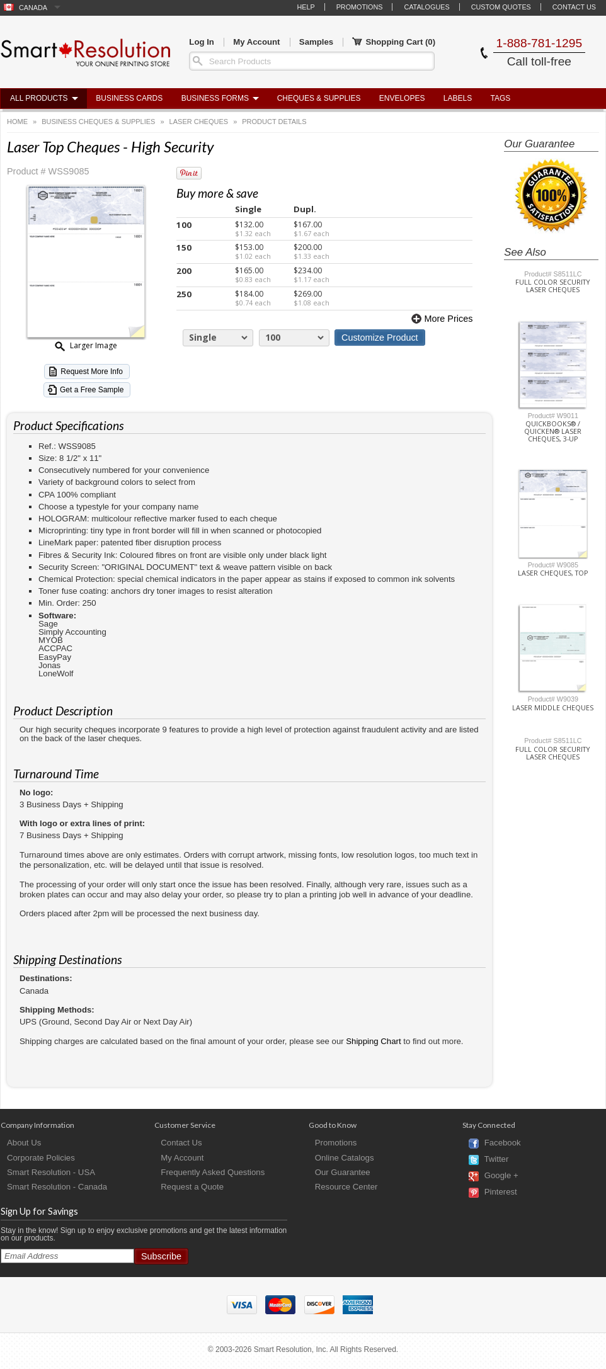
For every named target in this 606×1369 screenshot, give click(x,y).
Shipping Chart (373, 1041)
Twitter (496, 1159)
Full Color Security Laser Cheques (552, 285)
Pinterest (500, 1192)
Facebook (502, 1143)
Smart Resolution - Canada (57, 1186)
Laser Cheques (199, 121)
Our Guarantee (342, 1172)
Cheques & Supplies (319, 98)
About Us (24, 1142)
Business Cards (129, 98)
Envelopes (402, 98)
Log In (201, 42)
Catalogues (426, 7)
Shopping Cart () (393, 42)
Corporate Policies (41, 1157)
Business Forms (215, 98)
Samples (316, 42)
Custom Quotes (501, 7)
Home (17, 121)
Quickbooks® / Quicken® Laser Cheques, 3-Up (552, 431)
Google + (501, 1176)
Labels (457, 98)
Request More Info (91, 371)
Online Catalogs (344, 1157)
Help (305, 7)
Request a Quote (192, 1186)
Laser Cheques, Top (553, 573)
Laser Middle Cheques (552, 708)
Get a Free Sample (91, 390)
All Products (39, 98)
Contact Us (574, 7)
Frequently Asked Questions (213, 1172)
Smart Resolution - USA (51, 1172)
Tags (501, 98)
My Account (256, 42)
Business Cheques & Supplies (98, 121)
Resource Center (346, 1186)
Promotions (359, 7)
